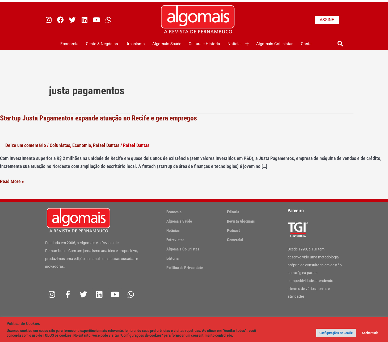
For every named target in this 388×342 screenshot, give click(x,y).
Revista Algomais (241, 221)
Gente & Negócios (102, 43)
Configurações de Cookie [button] (336, 333)
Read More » (12, 181)
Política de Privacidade (184, 267)
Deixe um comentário (25, 145)
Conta (306, 43)
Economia (69, 43)
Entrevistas (175, 239)
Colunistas (60, 145)
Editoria (172, 258)
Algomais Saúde (166, 43)
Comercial (235, 239)
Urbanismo (135, 43)
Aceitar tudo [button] (370, 333)
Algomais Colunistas (274, 43)
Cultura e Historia (204, 43)
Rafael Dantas (106, 145)
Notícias (238, 44)
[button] (340, 44)
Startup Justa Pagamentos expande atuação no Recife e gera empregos (98, 118)
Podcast (233, 230)
